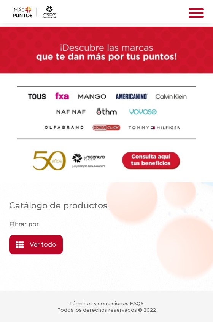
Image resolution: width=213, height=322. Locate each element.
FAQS (137, 303)
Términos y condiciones (99, 303)
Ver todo (36, 244)
